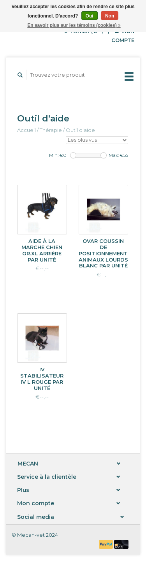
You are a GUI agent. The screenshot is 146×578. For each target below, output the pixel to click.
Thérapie (51, 130)
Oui (89, 16)
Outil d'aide (80, 130)
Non (109, 16)
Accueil (26, 130)
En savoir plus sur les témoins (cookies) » (73, 25)
